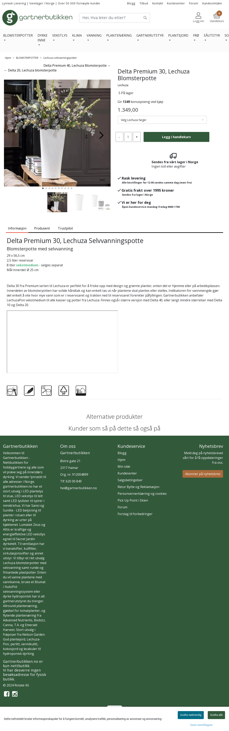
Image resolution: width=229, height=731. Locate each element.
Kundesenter (176, 3)
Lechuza (123, 85)
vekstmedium (27, 265)
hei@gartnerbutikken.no (78, 488)
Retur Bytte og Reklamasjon (138, 487)
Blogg (131, 3)
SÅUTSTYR (212, 35)
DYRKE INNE (42, 37)
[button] (43, 188)
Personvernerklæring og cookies (142, 493)
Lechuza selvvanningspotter (58, 58)
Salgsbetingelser (130, 480)
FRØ (196, 35)
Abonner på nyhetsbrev (202, 474)
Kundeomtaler (212, 3)
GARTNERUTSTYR (149, 35)
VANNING (94, 35)
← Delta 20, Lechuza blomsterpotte (30, 70)
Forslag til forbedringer (135, 514)
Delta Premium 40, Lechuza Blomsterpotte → (77, 65)
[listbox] (162, 120)
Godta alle (216, 714)
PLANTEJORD (178, 35)
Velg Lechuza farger (133, 120)
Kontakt (157, 3)
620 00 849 (74, 481)
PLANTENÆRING (119, 35)
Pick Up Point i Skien (133, 500)
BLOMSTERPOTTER (18, 35)
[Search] (114, 17)
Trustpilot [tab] (65, 228)
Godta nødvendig (190, 714)
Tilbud (143, 3)
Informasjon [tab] (17, 228)
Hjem (8, 58)
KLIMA (77, 35)
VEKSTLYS (59, 35)
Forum (193, 3)
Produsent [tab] (42, 228)
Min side (124, 466)
